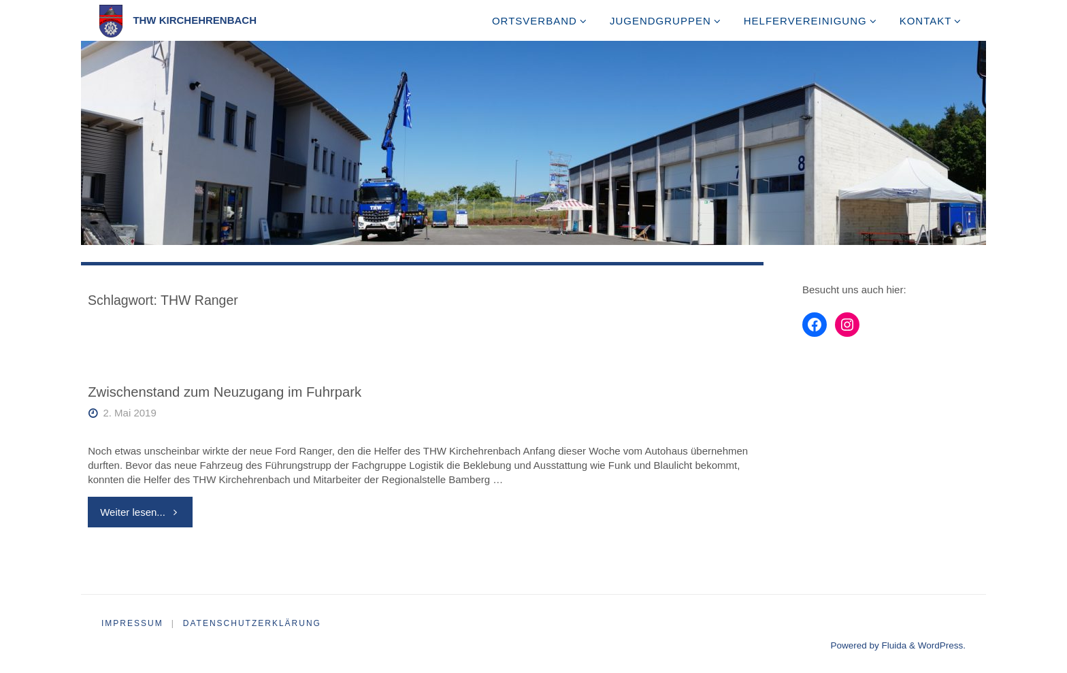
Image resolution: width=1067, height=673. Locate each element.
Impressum (132, 623)
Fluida (893, 645)
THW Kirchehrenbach (195, 20)
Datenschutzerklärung (252, 623)
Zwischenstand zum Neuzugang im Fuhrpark (224, 391)
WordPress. (942, 645)
